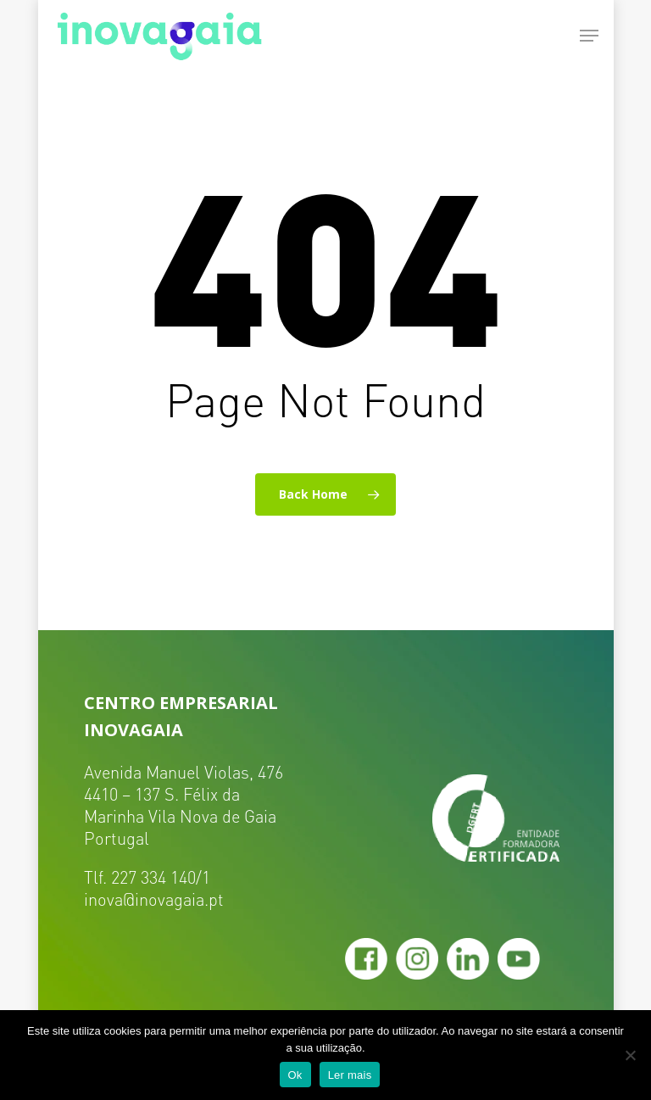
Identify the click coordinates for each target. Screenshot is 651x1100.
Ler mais (350, 1075)
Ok (295, 1075)
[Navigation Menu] (589, 35)
